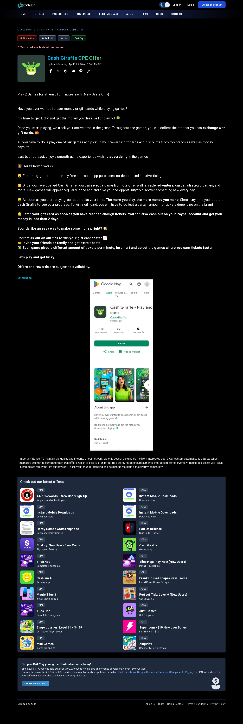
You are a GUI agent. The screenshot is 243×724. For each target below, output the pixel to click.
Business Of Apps (168, 672)
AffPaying (187, 672)
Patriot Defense (150, 529)
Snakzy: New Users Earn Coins (58, 545)
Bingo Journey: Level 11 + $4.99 (59, 627)
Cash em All (45, 578)
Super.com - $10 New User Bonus (163, 627)
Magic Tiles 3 (46, 594)
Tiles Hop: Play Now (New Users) (162, 561)
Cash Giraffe (148, 545)
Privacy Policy (218, 704)
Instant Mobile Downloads (158, 496)
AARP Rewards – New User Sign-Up (62, 496)
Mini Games (45, 644)
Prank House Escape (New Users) (163, 578)
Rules (161, 704)
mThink (119, 672)
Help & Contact (175, 704)
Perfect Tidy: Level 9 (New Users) (163, 594)
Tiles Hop (43, 561)
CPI (143, 556)
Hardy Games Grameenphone (58, 529)
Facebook (130, 672)
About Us (150, 704)
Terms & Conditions (197, 704)
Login (190, 4)
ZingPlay (145, 644)
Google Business (147, 672)
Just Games (148, 611)
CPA (41, 490)
